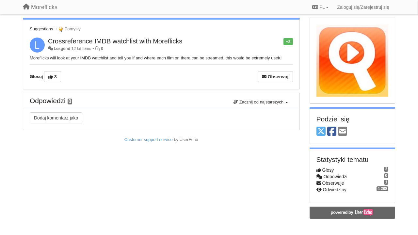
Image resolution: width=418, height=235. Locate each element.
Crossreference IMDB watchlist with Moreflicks (115, 41)
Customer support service (148, 139)
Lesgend (62, 48)
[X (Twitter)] (321, 131)
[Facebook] (331, 131)
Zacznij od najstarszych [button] (260, 102)
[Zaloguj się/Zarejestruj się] (363, 7)
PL (320, 7)
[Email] (342, 131)
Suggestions (41, 28)
